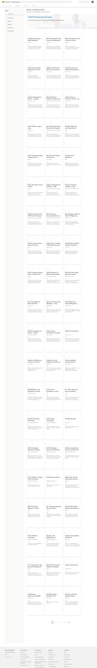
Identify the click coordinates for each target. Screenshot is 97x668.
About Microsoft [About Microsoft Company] (67, 654)
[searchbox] (16, 14)
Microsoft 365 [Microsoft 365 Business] (50, 659)
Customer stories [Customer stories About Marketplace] (8, 657)
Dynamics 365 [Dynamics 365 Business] (51, 657)
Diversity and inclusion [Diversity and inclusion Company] (68, 664)
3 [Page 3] (58, 622)
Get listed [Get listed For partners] (36, 654)
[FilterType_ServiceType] (6, 27)
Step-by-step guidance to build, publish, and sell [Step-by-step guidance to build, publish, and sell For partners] (40, 662)
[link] (35, 45)
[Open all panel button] (3, 5)
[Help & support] (73, 2)
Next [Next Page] (69, 622)
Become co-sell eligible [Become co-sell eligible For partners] (39, 665)
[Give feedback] (72, 2)
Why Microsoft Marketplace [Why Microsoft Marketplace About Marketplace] (10, 652)
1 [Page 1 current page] (52, 622)
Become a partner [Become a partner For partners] (38, 652)
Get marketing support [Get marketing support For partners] (39, 657)
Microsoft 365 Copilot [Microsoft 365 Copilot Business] (52, 666)
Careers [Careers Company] (65, 652)
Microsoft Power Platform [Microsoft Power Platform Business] (53, 661)
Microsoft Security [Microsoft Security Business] (51, 654)
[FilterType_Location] (6, 17)
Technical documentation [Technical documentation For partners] (39, 659)
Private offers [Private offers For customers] (22, 659)
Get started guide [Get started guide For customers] (23, 654)
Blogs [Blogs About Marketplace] (6, 654)
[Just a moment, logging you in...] (92, 2)
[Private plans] (77, 2)
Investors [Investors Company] (65, 661)
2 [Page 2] (55, 622)
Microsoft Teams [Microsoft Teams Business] (51, 664)
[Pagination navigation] (62, 623)
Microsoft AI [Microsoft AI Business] (50, 652)
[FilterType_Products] (6, 21)
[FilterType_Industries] (6, 24)
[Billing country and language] (84, 2)
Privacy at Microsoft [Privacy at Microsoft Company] (67, 659)
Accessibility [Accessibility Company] (66, 666)
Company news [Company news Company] (66, 657)
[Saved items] (75, 2)
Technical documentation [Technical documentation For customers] (24, 657)
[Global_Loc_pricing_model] (6, 30)
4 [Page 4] (61, 622)
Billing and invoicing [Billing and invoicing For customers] (23, 665)
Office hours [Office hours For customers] (22, 652)
